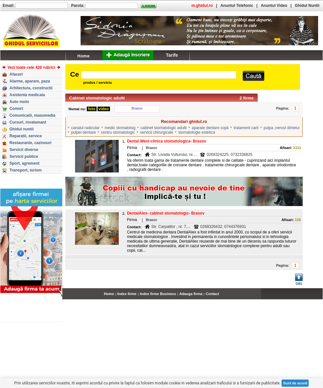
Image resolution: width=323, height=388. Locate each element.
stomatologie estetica (196, 132)
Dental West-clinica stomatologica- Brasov (166, 141)
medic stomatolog (120, 128)
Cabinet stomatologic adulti (97, 98)
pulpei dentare (83, 132)
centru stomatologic (118, 132)
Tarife (172, 55)
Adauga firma (190, 294)
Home (109, 294)
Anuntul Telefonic (236, 5)
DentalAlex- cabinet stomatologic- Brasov (165, 213)
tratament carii (246, 128)
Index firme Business (158, 294)
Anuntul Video (274, 5)
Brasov (137, 108)
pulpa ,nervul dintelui (282, 128)
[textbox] (159, 75)
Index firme (127, 294)
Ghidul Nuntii (307, 5)
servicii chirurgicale (156, 132)
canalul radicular (85, 128)
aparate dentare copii (210, 128)
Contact (212, 294)
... (321, 297)
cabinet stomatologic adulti (164, 128)
